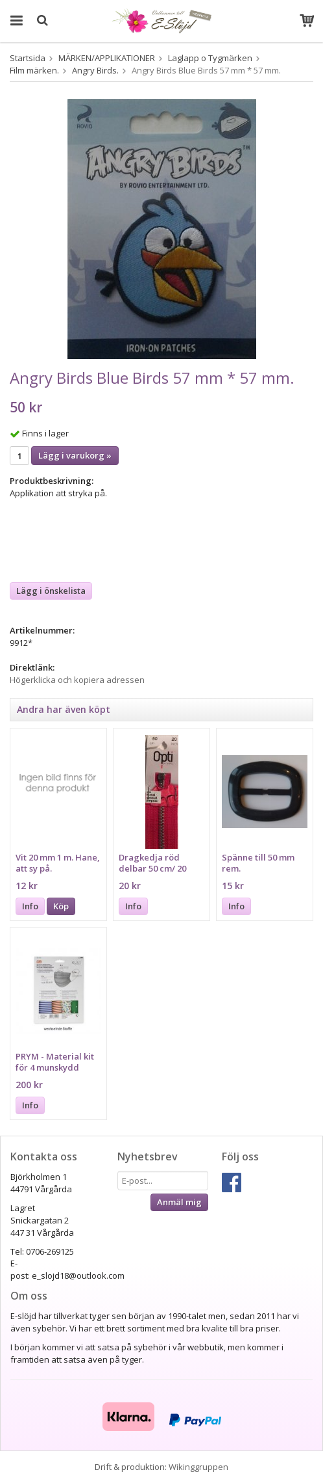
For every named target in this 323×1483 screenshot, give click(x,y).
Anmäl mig (179, 1202)
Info (30, 906)
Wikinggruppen (198, 1467)
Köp (61, 906)
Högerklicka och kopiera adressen (77, 680)
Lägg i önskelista (51, 590)
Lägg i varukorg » (75, 455)
